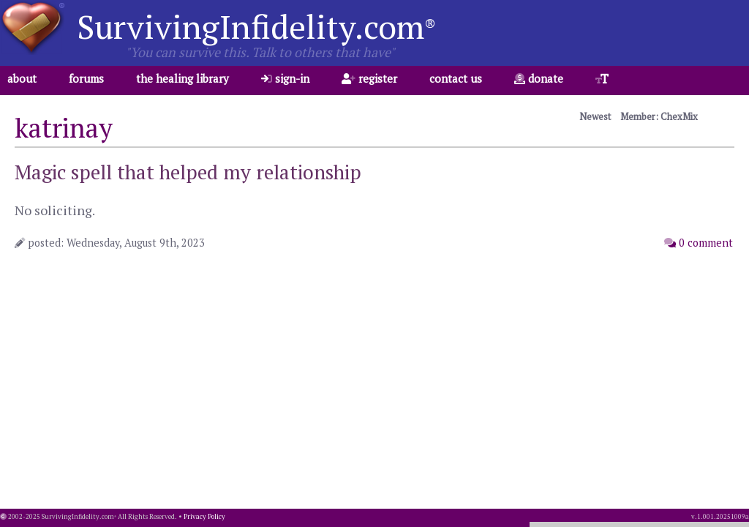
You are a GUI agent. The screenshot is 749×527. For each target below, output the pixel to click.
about (22, 78)
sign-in (285, 78)
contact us (455, 78)
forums (86, 78)
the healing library (182, 78)
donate (538, 78)
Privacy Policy (204, 516)
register (369, 78)
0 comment (698, 243)
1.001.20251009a (723, 516)
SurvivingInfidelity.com (256, 26)
